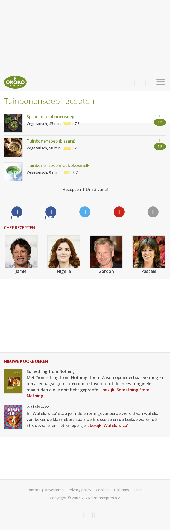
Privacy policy (79, 489)
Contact (33, 489)
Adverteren (54, 489)
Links (138, 489)
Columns (121, 489)
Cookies (102, 489)
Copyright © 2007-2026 (70, 497)
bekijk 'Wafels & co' (109, 425)
